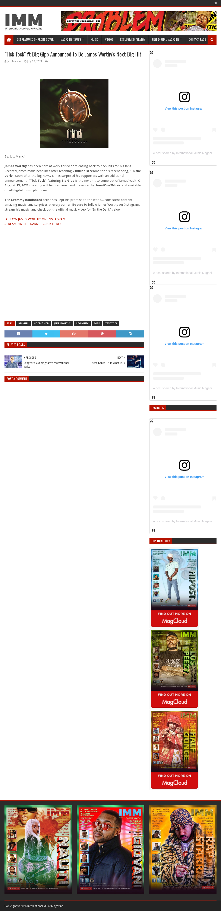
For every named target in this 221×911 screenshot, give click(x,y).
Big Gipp (23, 323)
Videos (109, 39)
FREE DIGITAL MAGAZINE (165, 39)
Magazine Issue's (70, 39)
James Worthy (62, 323)
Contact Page (197, 39)
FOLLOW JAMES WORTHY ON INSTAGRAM (35, 219)
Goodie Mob (41, 323)
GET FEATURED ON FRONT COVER (35, 39)
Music (94, 39)
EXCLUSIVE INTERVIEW (132, 39)
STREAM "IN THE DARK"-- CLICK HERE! (32, 224)
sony (97, 323)
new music (82, 323)
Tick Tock (111, 323)
